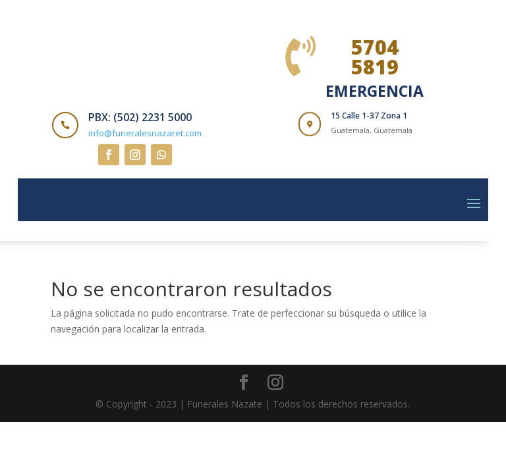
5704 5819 (375, 57)
